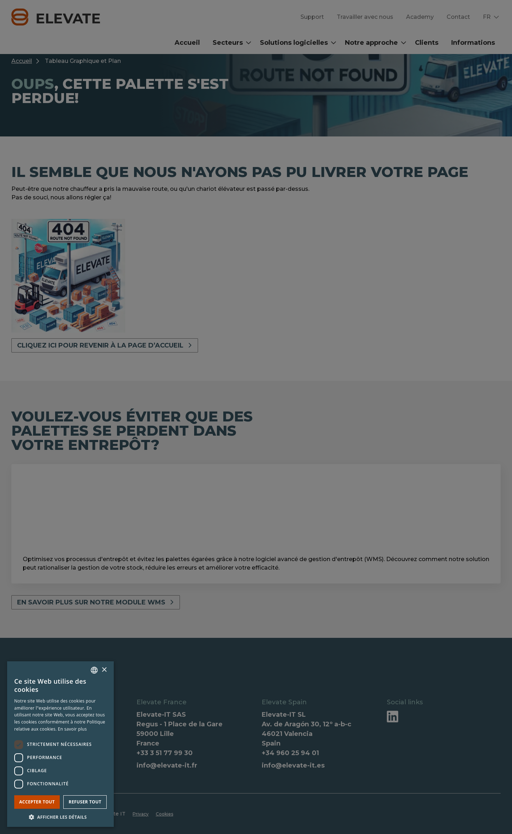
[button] (60, 816)
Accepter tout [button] (37, 802)
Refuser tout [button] (85, 802)
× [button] (104, 670)
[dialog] (256, 417)
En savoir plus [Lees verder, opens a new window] (72, 729)
